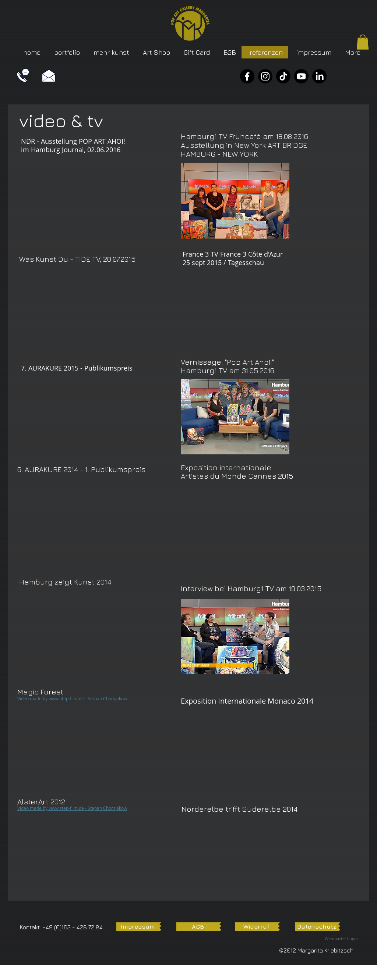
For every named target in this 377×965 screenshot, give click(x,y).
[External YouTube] (75, 201)
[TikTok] (283, 76)
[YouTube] (301, 76)
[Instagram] (265, 76)
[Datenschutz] (316, 926)
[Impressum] (137, 926)
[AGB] (197, 926)
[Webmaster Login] (341, 939)
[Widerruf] (256, 926)
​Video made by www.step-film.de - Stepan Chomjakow (72, 698)
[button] (362, 42)
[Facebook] (247, 76)
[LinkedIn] (319, 76)
